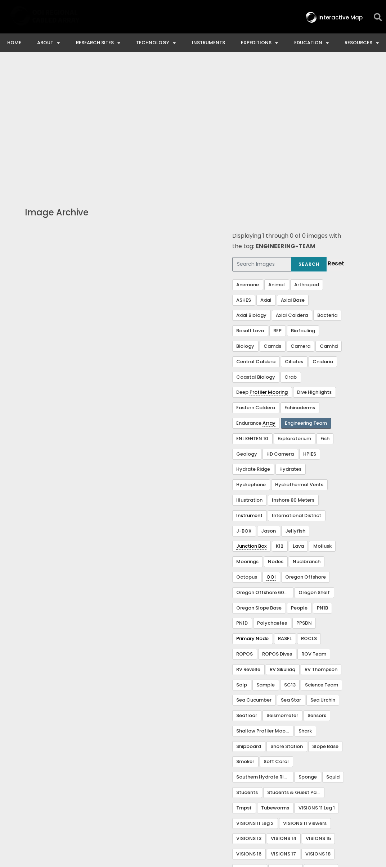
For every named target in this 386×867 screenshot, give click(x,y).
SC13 (290, 554)
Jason (268, 400)
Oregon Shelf (314, 461)
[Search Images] (261, 133)
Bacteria (327, 184)
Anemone (247, 153)
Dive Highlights (314, 261)
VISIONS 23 (321, 738)
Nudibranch (306, 430)
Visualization (251, 753)
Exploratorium (294, 307)
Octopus (246, 446)
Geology (246, 323)
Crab (290, 246)
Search (309, 133)
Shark (305, 600)
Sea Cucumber (253, 569)
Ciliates (294, 230)
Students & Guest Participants (295, 661)
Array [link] (268, 292)
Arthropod (306, 153)
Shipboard (248, 615)
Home (14, 42)
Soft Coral (276, 630)
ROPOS (244, 523)
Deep (262, 261)
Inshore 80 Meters (293, 369)
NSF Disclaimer (294, 804)
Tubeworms (275, 677)
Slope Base (325, 615)
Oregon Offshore (305, 446)
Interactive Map (90, 804)
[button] (378, 17)
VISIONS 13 (248, 707)
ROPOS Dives (277, 523)
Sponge (308, 646)
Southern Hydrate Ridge (264, 646)
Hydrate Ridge (253, 338)
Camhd (329, 215)
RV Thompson (321, 538)
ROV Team (313, 523)
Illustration (249, 369)
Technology (156, 43)
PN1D (242, 492)
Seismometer (282, 584)
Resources (362, 43)
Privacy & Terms (354, 804)
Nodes (275, 430)
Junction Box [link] (251, 415)
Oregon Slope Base (259, 477)
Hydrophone (251, 353)
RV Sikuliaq (282, 538)
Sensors (317, 584)
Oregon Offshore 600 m (264, 461)
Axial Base (293, 169)
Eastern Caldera (255, 276)
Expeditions (259, 43)
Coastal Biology (255, 246)
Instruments (208, 42)
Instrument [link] (249, 384)
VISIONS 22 (285, 738)
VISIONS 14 (283, 707)
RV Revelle (248, 538)
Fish (324, 307)
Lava (298, 415)
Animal (276, 153)
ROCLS (309, 507)
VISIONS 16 (248, 723)
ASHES (243, 169)
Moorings (247, 430)
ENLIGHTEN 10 (252, 307)
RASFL (285, 507)
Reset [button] (336, 132)
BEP (277, 199)
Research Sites (98, 43)
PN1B (322, 477)
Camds (272, 215)
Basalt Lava (250, 199)
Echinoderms (299, 276)
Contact (140, 804)
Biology (245, 215)
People (299, 477)
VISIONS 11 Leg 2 (255, 692)
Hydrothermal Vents (299, 353)
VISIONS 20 (249, 738)
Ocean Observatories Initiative (212, 804)
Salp (241, 554)
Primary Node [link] (252, 507)
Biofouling (303, 199)
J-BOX (244, 400)
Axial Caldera (292, 184)
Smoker (245, 630)
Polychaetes (272, 492)
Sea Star (291, 569)
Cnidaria (323, 230)
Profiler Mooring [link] (269, 261)
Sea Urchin (322, 569)
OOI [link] (271, 446)
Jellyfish (295, 400)
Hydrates (290, 338)
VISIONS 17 (283, 723)
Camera (300, 215)
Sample (265, 554)
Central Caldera (255, 230)
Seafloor (246, 584)
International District (296, 384)
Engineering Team (306, 292)
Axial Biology (251, 184)
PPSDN (304, 492)
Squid (333, 646)
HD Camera (280, 323)
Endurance (255, 292)
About (48, 43)
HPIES (309, 323)
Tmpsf (244, 677)
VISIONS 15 (318, 707)
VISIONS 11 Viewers (305, 692)
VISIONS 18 (318, 723)
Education (311, 43)
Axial (265, 169)
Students (247, 661)
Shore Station (286, 615)
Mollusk (322, 415)
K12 (279, 415)
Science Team (321, 554)
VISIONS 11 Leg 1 (317, 677)
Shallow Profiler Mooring (264, 600)
